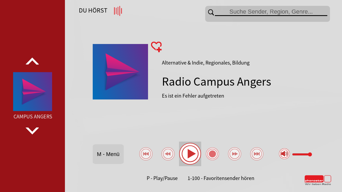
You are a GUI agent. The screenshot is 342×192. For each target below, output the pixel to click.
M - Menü (108, 154)
